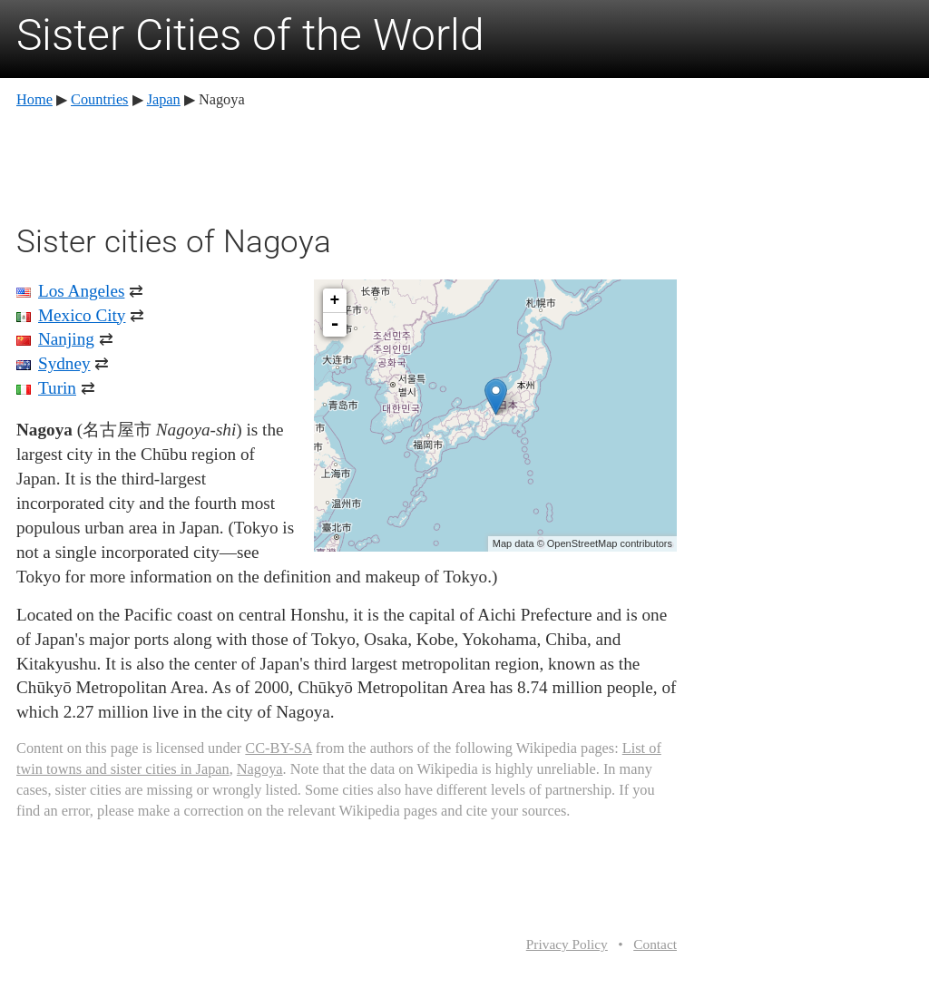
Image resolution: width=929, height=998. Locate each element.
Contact (655, 944)
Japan (164, 99)
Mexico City (81, 315)
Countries (99, 99)
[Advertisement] (346, 163)
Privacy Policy (567, 944)
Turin (57, 387)
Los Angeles (81, 290)
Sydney (64, 363)
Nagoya (260, 769)
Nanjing (66, 338)
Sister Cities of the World (250, 35)
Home (34, 99)
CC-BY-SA (278, 748)
